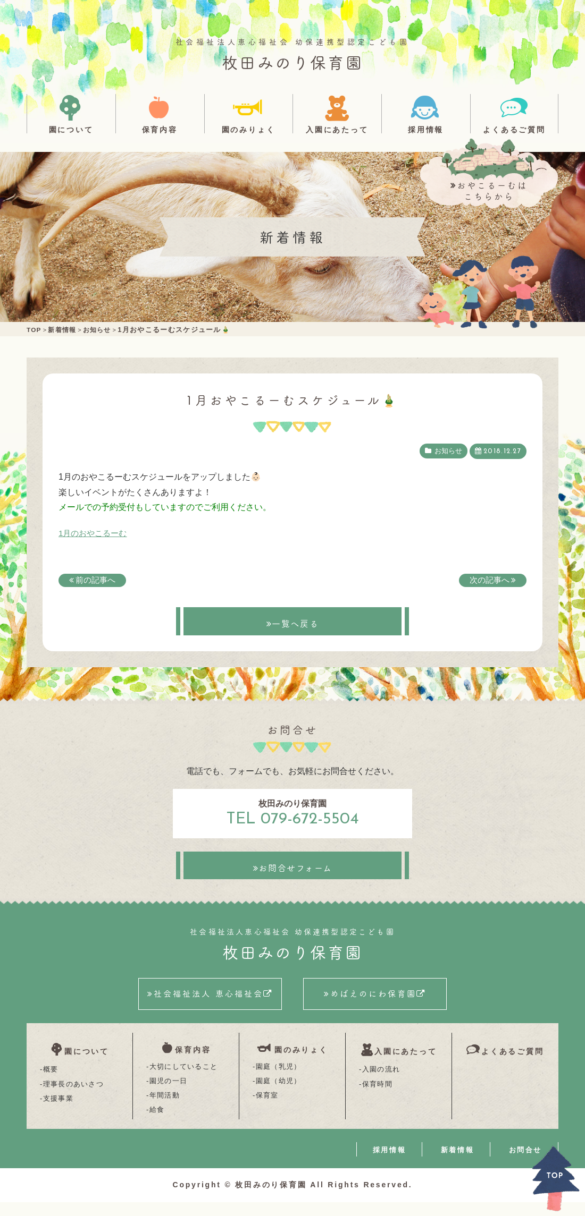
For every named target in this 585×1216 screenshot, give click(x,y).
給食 (157, 1123)
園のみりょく (248, 129)
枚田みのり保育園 (292, 61)
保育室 (267, 1109)
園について (71, 129)
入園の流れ (381, 1080)
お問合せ (525, 1164)
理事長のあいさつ (73, 1095)
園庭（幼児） (279, 1095)
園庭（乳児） (279, 1080)
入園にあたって (337, 129)
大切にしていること (183, 1080)
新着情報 (457, 1164)
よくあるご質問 (514, 129)
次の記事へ (488, 579)
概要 (51, 1080)
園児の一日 (168, 1095)
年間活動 (164, 1109)
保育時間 (377, 1095)
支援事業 (58, 1109)
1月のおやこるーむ (95, 533)
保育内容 (160, 129)
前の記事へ (97, 579)
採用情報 (426, 129)
